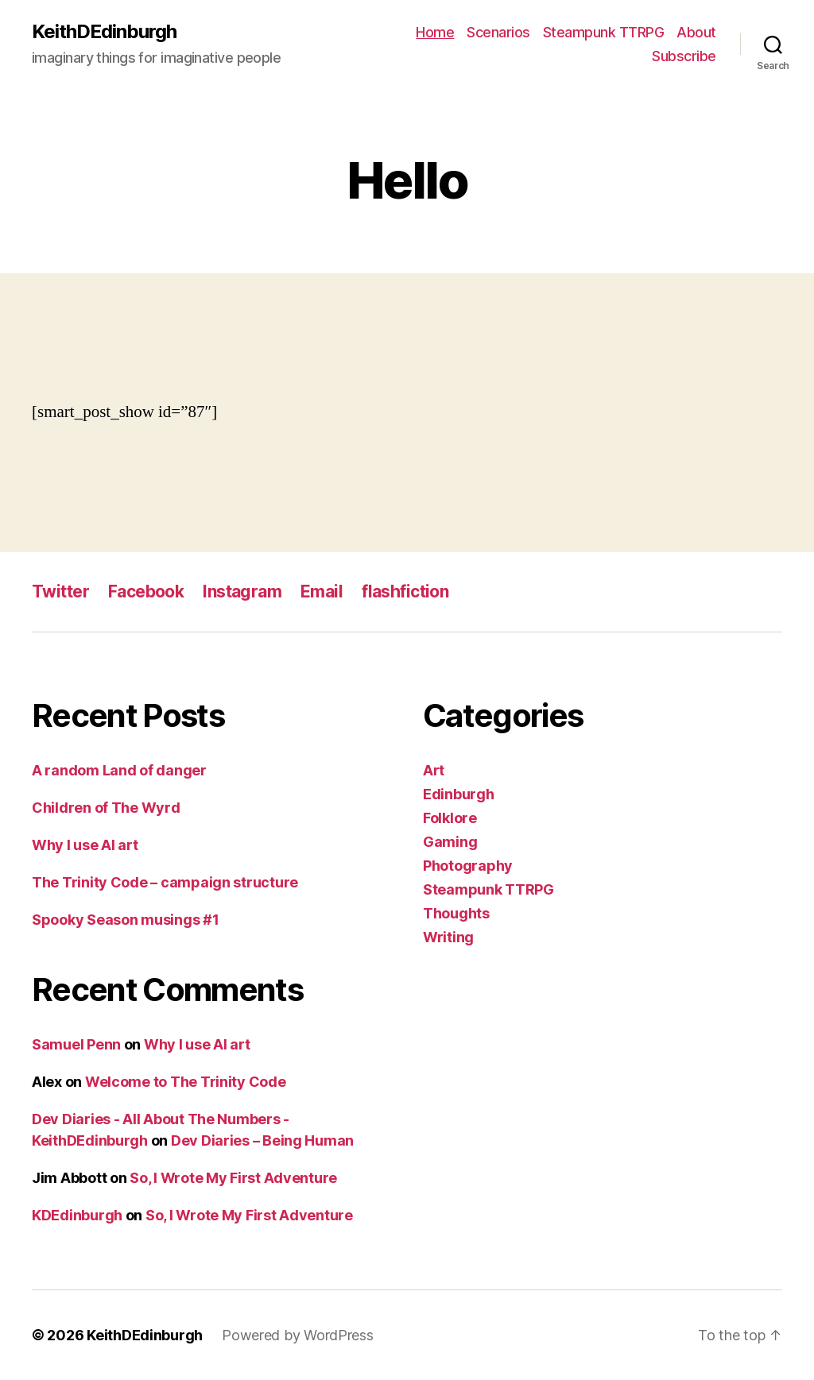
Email (321, 591)
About (696, 32)
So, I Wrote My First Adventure (233, 1177)
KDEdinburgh (77, 1215)
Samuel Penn (76, 1044)
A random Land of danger (119, 770)
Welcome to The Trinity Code (185, 1081)
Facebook (146, 591)
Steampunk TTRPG (604, 32)
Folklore (450, 818)
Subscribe (684, 56)
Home (435, 32)
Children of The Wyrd (106, 807)
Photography (468, 865)
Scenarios (498, 32)
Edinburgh (458, 794)
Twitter (60, 591)
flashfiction (405, 591)
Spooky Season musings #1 (125, 919)
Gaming (450, 841)
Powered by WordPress (298, 1335)
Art (433, 770)
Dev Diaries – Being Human (262, 1140)
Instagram (242, 591)
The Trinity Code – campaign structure (165, 882)
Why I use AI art (85, 845)
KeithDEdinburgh (104, 31)
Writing (448, 937)
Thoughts (456, 913)
